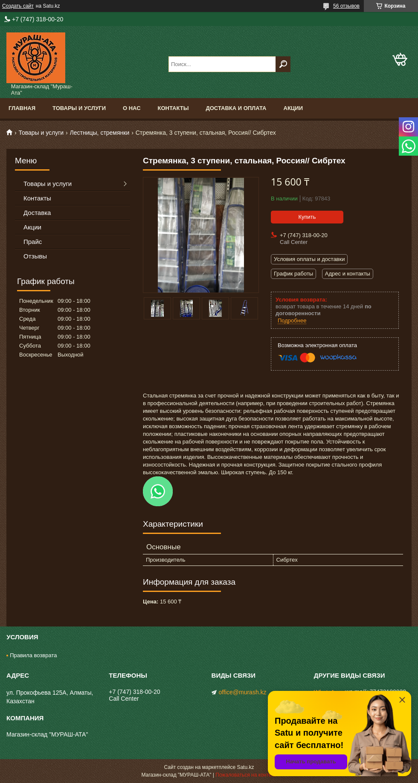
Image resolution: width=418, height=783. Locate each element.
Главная (22, 108)
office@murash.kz (243, 692)
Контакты (173, 108)
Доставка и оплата (236, 108)
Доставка (37, 212)
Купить (307, 217)
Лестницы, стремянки (100, 132)
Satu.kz (245, 767)
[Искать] (283, 64)
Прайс (32, 241)
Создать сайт (18, 6)
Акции (293, 108)
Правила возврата (33, 655)
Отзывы (35, 256)
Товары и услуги (79, 108)
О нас (132, 108)
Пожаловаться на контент (245, 775)
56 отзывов (346, 6)
